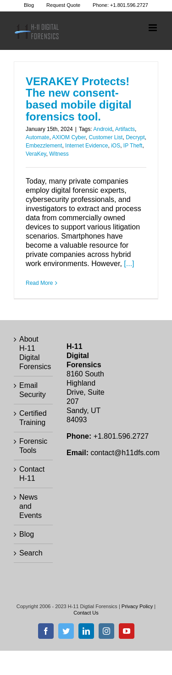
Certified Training (33, 417)
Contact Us (85, 612)
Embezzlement (44, 145)
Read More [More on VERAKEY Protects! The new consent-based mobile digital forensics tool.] (39, 283)
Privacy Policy (137, 606)
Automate (37, 137)
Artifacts (125, 129)
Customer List (105, 137)
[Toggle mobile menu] (153, 28)
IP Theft (133, 145)
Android (102, 129)
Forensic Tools (33, 445)
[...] (129, 263)
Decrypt (135, 137)
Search (31, 553)
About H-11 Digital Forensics (33, 352)
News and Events (30, 506)
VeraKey (36, 154)
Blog (26, 534)
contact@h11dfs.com (125, 453)
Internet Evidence (86, 145)
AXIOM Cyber (68, 137)
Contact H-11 (31, 473)
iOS (115, 145)
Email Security (32, 389)
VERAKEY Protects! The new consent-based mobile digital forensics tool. (79, 99)
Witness (59, 154)
